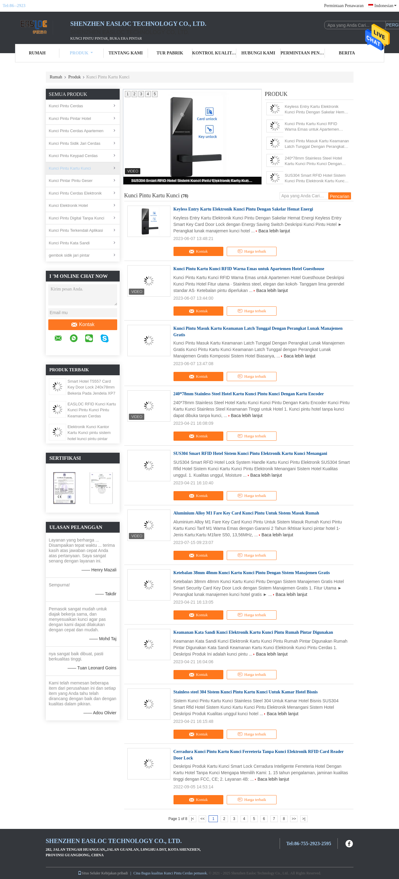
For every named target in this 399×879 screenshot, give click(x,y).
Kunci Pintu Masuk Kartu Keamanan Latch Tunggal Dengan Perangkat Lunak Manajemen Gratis (317, 144)
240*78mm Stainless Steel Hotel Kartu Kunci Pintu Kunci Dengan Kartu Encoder (313, 161)
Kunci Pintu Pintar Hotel (70, 118)
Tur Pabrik (170, 53)
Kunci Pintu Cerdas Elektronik (75, 193)
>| (303, 819)
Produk (81, 53)
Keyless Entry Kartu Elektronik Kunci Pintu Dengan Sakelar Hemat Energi (316, 109)
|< (192, 819)
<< (202, 819)
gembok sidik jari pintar (69, 255)
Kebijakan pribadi (114, 873)
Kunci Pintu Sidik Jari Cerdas (75, 143)
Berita (347, 53)
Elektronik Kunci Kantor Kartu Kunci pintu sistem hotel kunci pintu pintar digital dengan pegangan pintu (89, 438)
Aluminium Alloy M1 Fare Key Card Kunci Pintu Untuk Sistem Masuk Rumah (246, 513)
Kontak (82, 324)
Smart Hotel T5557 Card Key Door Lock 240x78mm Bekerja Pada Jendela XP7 (91, 387)
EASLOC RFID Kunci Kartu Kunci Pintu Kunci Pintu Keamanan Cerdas (92, 410)
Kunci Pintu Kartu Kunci (70, 168)
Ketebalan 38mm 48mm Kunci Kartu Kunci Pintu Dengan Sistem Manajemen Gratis (252, 572)
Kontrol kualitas (214, 53)
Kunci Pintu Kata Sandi (69, 243)
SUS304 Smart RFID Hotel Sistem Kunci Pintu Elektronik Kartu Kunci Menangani (192, 181)
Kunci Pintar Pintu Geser (71, 180)
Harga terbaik (251, 251)
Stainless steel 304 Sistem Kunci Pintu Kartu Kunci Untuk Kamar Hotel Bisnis (246, 692)
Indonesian (385, 5)
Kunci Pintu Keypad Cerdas (73, 155)
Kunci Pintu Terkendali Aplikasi (76, 230)
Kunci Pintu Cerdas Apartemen (76, 130)
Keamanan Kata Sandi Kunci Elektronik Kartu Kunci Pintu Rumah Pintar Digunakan (253, 632)
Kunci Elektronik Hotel (68, 205)
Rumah (37, 53)
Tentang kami (126, 53)
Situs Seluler (89, 873)
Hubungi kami (258, 53)
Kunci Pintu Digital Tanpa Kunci (76, 218)
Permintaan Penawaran (344, 5)
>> (294, 819)
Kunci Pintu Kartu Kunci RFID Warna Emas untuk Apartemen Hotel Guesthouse (312, 126)
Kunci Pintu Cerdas (66, 106)
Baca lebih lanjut (274, 230)
